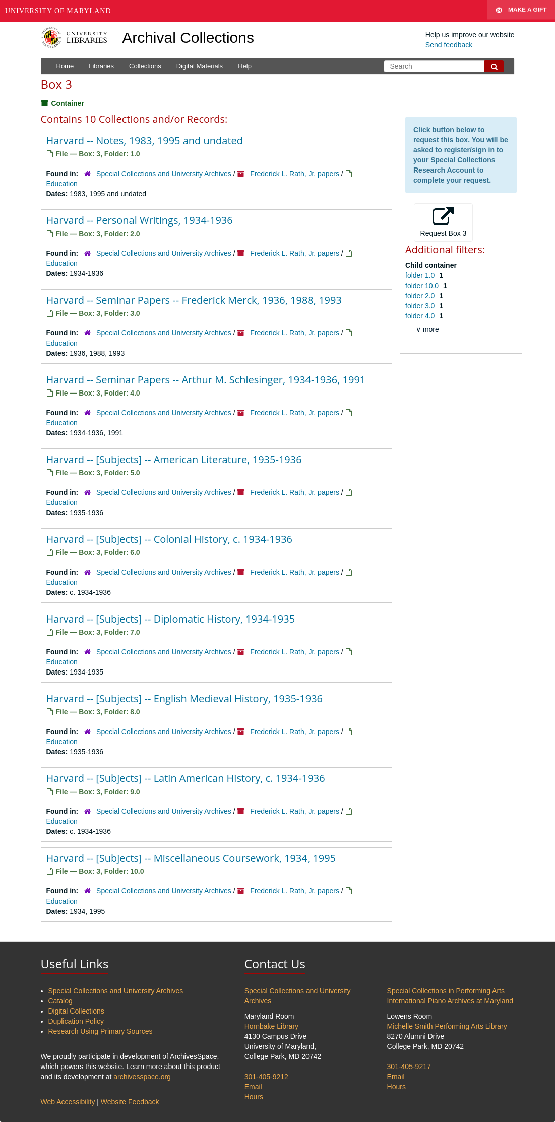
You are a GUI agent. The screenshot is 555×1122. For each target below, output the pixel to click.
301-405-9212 (266, 1077)
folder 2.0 (421, 296)
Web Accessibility (68, 1102)
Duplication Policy (76, 1021)
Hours (253, 1097)
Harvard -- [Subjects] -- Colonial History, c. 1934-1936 (169, 539)
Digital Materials (199, 66)
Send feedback (448, 45)
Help (245, 66)
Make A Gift (521, 11)
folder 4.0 (421, 316)
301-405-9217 (409, 1066)
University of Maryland (58, 11)
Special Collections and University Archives (163, 174)
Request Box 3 (443, 222)
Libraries (101, 66)
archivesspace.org (142, 1077)
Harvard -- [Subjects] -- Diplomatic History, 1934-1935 (170, 619)
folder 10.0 (423, 286)
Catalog (60, 1001)
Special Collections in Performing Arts (446, 991)
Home (65, 66)
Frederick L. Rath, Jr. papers (294, 174)
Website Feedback (130, 1102)
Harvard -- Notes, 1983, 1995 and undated (144, 140)
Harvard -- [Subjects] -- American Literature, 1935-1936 (174, 459)
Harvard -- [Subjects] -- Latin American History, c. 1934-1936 (185, 778)
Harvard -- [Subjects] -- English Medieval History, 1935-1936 (184, 698)
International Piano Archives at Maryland (450, 1001)
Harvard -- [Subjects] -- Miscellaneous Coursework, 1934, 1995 (191, 858)
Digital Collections (76, 1011)
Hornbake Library (271, 1026)
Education (62, 184)
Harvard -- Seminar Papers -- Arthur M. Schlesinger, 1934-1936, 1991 (206, 379)
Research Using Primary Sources (100, 1031)
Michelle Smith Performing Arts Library (447, 1026)
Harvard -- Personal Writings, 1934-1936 (139, 220)
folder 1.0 (421, 275)
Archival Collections (188, 37)
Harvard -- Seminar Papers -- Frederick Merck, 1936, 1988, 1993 (194, 300)
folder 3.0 (421, 306)
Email (253, 1087)
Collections (145, 66)
